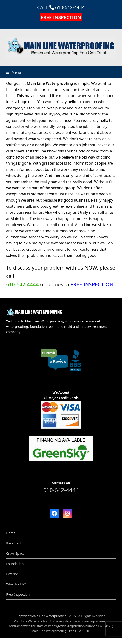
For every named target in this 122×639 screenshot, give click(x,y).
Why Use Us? (16, 584)
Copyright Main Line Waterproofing (42, 616)
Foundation (15, 563)
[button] (13, 72)
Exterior (12, 574)
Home (10, 533)
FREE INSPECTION (61, 17)
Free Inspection (18, 594)
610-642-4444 (70, 7)
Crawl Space (15, 553)
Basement (13, 543)
